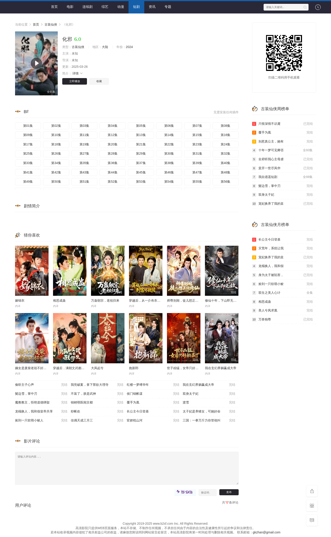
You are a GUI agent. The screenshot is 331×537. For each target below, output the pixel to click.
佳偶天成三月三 (97, 420)
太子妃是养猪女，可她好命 (209, 411)
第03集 (84, 125)
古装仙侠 (50, 24)
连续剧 (87, 7)
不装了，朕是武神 (97, 394)
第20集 (113, 144)
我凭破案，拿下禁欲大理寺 (97, 385)
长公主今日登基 (153, 411)
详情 (77, 73)
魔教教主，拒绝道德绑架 (41, 402)
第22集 (169, 144)
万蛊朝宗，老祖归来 (105, 300)
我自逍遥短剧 (282, 177)
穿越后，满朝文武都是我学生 (73, 368)
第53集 (141, 181)
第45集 (141, 172)
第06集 (169, 125)
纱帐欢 (97, 411)
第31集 (197, 153)
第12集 (113, 135)
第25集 (28, 153)
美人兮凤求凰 (282, 310)
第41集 (28, 172)
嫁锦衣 (19, 300)
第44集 (113, 172)
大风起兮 (97, 368)
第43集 (84, 172)
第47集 (197, 172)
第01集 (28, 125)
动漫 (120, 7)
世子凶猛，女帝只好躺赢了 (186, 368)
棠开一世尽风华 (282, 168)
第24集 (226, 144)
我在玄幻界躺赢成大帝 (220, 368)
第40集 (226, 163)
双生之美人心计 (282, 293)
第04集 (113, 125)
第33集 (28, 163)
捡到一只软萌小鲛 (282, 284)
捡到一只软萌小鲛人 (41, 420)
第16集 (226, 135)
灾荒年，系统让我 (282, 248)
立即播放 (74, 81)
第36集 (113, 163)
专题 (167, 7)
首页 (54, 7)
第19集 (84, 144)
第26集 (56, 153)
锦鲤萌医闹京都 (97, 402)
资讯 (152, 7)
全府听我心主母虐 (282, 159)
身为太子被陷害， (282, 275)
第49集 (28, 181)
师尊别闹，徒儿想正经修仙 (186, 300)
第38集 (169, 163)
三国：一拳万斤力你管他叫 (209, 420)
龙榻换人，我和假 (282, 266)
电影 (70, 7)
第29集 (141, 153)
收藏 (99, 81)
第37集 (141, 163)
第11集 (84, 135)
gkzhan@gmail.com (266, 532)
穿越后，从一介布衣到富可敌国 (151, 300)
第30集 (169, 153)
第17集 (28, 144)
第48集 (226, 172)
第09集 (28, 135)
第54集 (169, 181)
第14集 (169, 135)
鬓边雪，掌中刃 (41, 394)
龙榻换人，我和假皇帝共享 (41, 411)
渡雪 (209, 402)
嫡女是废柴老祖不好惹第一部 (35, 368)
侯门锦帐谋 (153, 394)
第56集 (226, 181)
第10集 (56, 135)
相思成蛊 (59, 300)
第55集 (197, 181)
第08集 (226, 125)
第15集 (197, 135)
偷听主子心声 (41, 385)
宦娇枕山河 (153, 420)
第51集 (84, 181)
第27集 (84, 153)
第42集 (56, 172)
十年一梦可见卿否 (282, 150)
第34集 (56, 163)
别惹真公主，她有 (282, 141)
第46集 (169, 172)
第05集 (141, 125)
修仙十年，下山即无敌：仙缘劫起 (228, 300)
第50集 (56, 181)
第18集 (56, 144)
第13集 (141, 135)
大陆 (105, 47)
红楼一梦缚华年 (153, 385)
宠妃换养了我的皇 (282, 204)
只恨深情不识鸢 (282, 124)
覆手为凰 (153, 402)
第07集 (197, 125)
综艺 (105, 7)
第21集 (141, 144)
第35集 (84, 163)
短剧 (136, 7)
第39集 (197, 163)
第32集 (226, 153)
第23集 (197, 144)
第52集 (113, 181)
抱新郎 (133, 368)
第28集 (113, 153)
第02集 (56, 125)
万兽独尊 (282, 319)
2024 (129, 47)
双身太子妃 (209, 394)
